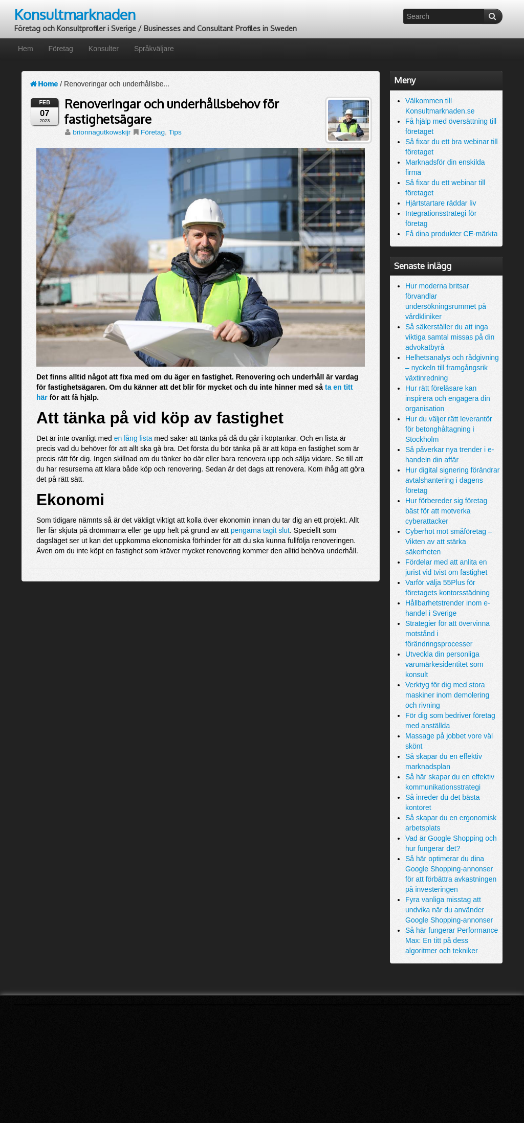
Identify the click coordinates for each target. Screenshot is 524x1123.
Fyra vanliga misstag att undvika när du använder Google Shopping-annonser (449, 909)
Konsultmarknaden (75, 14)
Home (43, 84)
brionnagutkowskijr (101, 132)
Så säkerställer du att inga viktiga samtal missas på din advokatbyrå (449, 337)
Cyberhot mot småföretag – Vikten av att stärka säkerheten (448, 541)
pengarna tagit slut (260, 530)
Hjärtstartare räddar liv (440, 203)
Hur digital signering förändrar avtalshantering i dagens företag (452, 480)
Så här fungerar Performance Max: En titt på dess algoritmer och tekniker (451, 940)
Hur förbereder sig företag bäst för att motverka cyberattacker (446, 511)
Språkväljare (154, 48)
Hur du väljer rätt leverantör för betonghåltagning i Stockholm (448, 429)
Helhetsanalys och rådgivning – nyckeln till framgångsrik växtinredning (452, 367)
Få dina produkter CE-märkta (451, 234)
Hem (25, 48)
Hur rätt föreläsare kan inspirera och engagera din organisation (447, 398)
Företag (61, 48)
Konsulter (104, 48)
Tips (174, 132)
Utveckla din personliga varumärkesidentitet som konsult (444, 664)
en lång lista (133, 438)
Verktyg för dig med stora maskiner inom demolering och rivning (447, 695)
